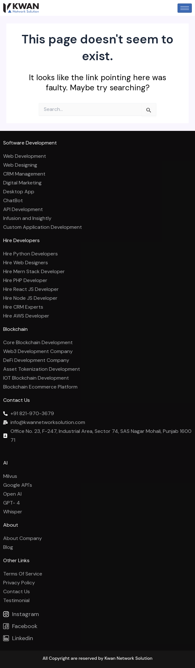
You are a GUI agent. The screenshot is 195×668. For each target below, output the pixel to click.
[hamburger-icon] (185, 8)
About (10, 525)
